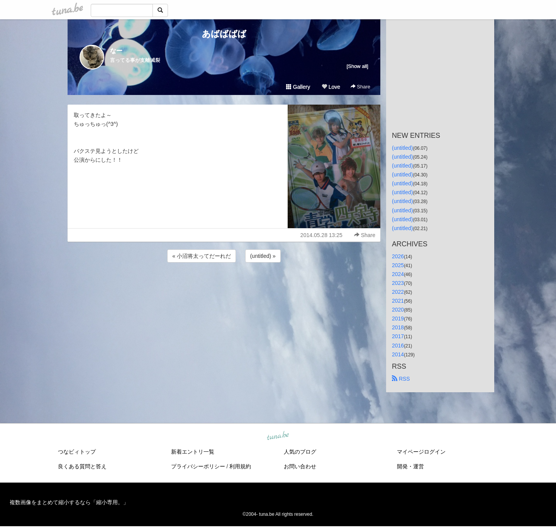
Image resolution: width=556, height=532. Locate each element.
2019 (398, 318)
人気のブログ (300, 452)
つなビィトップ (77, 452)
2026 (398, 256)
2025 (398, 265)
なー (116, 50)
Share (360, 87)
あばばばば (224, 34)
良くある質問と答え (82, 466)
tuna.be (278, 436)
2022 (398, 292)
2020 (398, 310)
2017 (398, 336)
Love (331, 87)
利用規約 (240, 466)
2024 (398, 274)
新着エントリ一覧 (192, 452)
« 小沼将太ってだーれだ (201, 256)
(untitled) (402, 148)
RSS (401, 379)
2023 (398, 283)
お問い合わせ (300, 466)
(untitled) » (263, 256)
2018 (398, 327)
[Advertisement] (224, 285)
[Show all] (357, 66)
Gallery (298, 87)
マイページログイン (421, 452)
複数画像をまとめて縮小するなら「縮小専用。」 (69, 502)
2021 (398, 301)
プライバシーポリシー (198, 466)
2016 (398, 345)
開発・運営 (410, 466)
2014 (398, 354)
